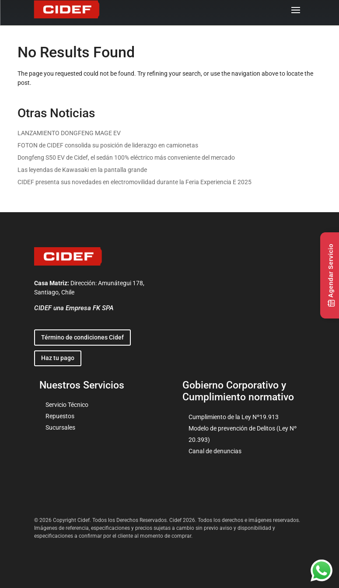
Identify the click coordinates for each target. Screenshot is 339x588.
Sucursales (60, 427)
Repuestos (59, 416)
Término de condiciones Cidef (82, 337)
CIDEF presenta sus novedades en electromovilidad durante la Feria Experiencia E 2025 (134, 182)
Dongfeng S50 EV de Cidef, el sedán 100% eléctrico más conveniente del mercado (126, 157)
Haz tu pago (57, 357)
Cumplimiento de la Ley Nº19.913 (234, 416)
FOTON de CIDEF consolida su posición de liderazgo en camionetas (107, 145)
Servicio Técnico (66, 404)
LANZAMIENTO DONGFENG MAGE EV (69, 133)
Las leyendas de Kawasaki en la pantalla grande (82, 169)
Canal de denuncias (215, 451)
